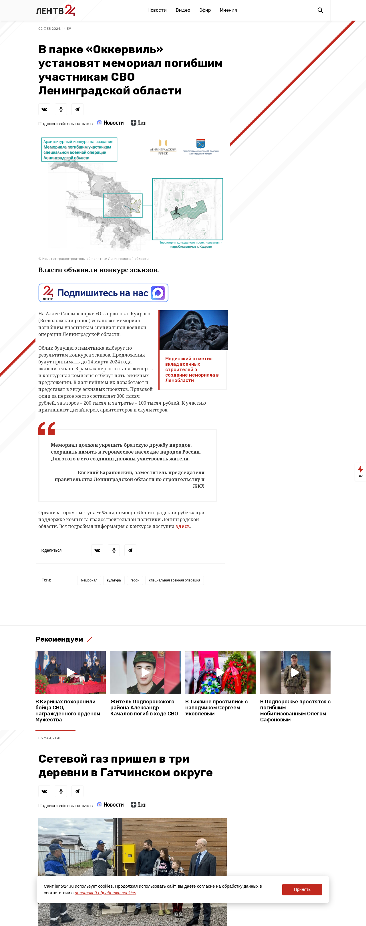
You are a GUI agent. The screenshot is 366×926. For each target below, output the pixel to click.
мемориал (89, 580)
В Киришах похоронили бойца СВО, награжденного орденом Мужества (67, 711)
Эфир (205, 10)
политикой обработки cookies (105, 892)
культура (114, 580)
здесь (183, 526)
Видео (183, 10)
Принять (302, 889)
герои (135, 580)
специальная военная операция (174, 580)
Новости (157, 10)
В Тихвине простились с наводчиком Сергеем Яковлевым (216, 708)
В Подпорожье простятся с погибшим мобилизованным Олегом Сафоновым (295, 711)
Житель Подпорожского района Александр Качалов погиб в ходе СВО (144, 708)
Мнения (228, 10)
